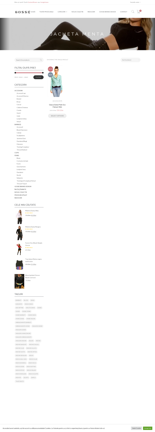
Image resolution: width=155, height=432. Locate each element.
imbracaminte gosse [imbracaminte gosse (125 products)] (23, 326)
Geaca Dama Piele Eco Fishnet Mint (57, 106)
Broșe (18, 102)
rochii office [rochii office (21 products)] (20, 370)
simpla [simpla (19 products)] (33, 377)
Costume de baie (22, 161)
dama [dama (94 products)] (32, 300)
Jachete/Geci (21, 138)
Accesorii (19, 90)
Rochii (19, 175)
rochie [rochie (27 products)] (38, 341)
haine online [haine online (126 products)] (30, 318)
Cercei (19, 104)
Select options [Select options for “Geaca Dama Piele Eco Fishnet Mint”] (57, 116)
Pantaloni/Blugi (22, 141)
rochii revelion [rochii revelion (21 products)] (21, 374)
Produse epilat (21, 195)
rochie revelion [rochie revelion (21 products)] (21, 355)
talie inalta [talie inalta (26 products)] (20, 381)
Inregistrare (44, 2)
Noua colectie (21, 192)
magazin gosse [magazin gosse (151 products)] (21, 330)
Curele (19, 110)
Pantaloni (20, 172)
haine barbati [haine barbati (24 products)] (21, 315)
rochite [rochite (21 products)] (18, 377)
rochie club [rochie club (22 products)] (20, 348)
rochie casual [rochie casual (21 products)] (34, 344)
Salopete (20, 178)
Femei (17, 155)
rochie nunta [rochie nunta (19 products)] (20, 352)
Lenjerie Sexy (21, 169)
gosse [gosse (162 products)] (18, 311)
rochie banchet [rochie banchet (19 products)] (21, 344)
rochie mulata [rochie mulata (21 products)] (31, 348)
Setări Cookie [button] (136, 428)
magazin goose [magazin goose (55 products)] (37, 326)
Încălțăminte (21, 135)
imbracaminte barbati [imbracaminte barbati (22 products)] (23, 322)
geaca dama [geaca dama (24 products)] (29, 304)
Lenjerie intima (21, 119)
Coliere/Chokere (22, 107)
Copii (17, 153)
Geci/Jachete (57, 101)
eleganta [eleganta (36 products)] (19, 304)
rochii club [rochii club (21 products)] (33, 359)
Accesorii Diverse (22, 96)
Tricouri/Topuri (22, 184)
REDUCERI (18, 198)
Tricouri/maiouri (22, 150)
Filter (38, 77)
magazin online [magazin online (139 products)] (21, 341)
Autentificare (32, 2)
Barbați (18, 124)
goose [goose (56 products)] (39, 307)
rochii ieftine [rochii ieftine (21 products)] (31, 366)
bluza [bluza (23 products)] (26, 300)
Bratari (19, 99)
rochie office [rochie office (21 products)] (32, 352)
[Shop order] (130, 60)
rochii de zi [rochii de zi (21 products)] (32, 363)
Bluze (18, 158)
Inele (18, 116)
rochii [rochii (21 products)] (31, 355)
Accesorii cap (21, 93)
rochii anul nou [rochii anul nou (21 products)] (21, 359)
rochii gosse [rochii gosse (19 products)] (20, 366)
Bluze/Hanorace (22, 130)
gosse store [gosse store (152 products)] (26, 311)
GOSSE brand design (23, 186)
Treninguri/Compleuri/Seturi (26, 181)
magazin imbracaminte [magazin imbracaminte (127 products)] (23, 337)
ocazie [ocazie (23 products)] (31, 341)
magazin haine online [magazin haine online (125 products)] (23, 333)
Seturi (19, 121)
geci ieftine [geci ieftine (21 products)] (19, 307)
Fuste (19, 164)
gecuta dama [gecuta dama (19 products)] (30, 307)
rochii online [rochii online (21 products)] (31, 370)
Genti (19, 113)
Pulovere (20, 144)
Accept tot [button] (147, 428)
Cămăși (19, 133)
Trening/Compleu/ (23, 147)
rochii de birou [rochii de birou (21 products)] (21, 363)
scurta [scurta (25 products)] (26, 377)
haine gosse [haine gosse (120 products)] (20, 318)
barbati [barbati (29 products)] (18, 300)
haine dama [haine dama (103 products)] (32, 315)
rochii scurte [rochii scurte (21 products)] (33, 374)
